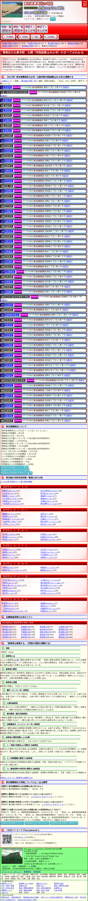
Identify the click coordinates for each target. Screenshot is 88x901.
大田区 (46, 501)
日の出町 (48, 588)
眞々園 (9, 186)
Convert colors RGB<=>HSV (27, 900)
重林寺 (9, 166)
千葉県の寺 (25, 632)
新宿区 (10, 537)
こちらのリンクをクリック (41, 797)
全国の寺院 (7, 46)
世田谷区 (48, 540)
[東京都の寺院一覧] (29, 81)
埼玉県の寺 (6, 632)
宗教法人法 (23, 886)
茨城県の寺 (25, 629)
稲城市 (46, 496)
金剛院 (8, 120)
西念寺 (9, 231)
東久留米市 (51, 583)
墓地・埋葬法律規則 (26, 888)
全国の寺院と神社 (10, 43)
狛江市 (46, 524)
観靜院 (8, 115)
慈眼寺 (9, 161)
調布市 (9, 555)
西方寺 (9, 241)
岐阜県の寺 (25, 637)
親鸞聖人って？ (6, 890)
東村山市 (12, 585)
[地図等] (65, 87)
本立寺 (9, 385)
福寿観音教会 (12, 315)
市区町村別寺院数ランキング (12, 467)
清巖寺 (9, 211)
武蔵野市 (48, 609)
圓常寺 (8, 100)
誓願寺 (9, 246)
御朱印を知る (59, 883)
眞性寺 (9, 196)
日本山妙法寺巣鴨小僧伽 (17, 297)
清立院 (9, 216)
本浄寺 (9, 365)
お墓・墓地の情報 (25, 890)
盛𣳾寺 (9, 226)
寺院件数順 (27, 482)
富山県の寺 (6, 635)
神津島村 (12, 519)
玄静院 (9, 136)
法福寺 (9, 350)
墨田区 (8, 540)
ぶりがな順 (4, 482)
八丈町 (49, 580)
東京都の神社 (53, 43)
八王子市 (11, 580)
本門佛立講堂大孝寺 (15, 380)
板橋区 (9, 496)
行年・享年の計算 (7, 888)
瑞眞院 (9, 201)
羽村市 (8, 583)
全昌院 (9, 261)
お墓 (17, 660)
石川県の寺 (25, 635)
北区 (45, 514)
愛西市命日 (5, 897)
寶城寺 (9, 330)
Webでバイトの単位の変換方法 (52, 897)
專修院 (9, 251)
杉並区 (47, 537)
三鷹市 (8, 606)
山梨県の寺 (63, 635)
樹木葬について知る (26, 883)
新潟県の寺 (63, 632)
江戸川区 (10, 499)
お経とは (4, 892)
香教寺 (9, 146)
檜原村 (10, 591)
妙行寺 (9, 395)
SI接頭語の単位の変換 (31, 897)
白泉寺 (9, 305)
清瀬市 (8, 516)
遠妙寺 (8, 105)
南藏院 (9, 292)
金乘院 (8, 125)
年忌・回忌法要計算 (43, 888)
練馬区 (46, 570)
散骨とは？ (40, 886)
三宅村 (9, 609)
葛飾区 (9, 514)
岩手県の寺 (6, 627)
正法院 (9, 206)
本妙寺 (9, 375)
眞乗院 (9, 191)
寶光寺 (9, 325)
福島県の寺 (6, 629)
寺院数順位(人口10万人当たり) (12, 470)
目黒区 (46, 611)
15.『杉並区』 (24, 37)
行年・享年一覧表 (7, 886)
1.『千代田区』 (9, 37)
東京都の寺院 (27, 46)
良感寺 (9, 406)
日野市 (8, 588)
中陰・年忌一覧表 (42, 890)
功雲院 (9, 140)
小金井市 (10, 522)
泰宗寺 (9, 266)
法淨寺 (9, 335)
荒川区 (47, 493)
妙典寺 (9, 400)
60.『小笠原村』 (50, 37)
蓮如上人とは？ (42, 883)
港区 (46, 606)
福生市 (8, 593)
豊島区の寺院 (47, 46)
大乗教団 (10, 272)
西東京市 (12, 570)
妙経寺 (9, 390)
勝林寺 (9, 171)
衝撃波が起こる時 (71, 897)
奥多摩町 (49, 504)
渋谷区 (46, 534)
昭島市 (9, 491)
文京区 (48, 593)
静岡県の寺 (44, 637)
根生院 (9, 156)
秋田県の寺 (44, 627)
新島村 (48, 567)
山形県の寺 (63, 627)
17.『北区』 (35, 37)
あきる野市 (49, 491)
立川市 (47, 550)
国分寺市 (49, 522)
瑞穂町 (47, 603)
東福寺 (9, 282)
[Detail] (17, 87)
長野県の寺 (6, 637)
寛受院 (8, 110)
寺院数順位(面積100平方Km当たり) (14, 472)
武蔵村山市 (13, 611)
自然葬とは (58, 888)
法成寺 (9, 340)
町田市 (8, 603)
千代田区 (47, 555)
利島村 (47, 557)
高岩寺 (9, 151)
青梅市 (46, 499)
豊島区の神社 (73, 43)
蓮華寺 (9, 410)
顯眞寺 (8, 130)
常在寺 (9, 181)
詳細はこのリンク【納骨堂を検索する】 (16, 778)
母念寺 (9, 320)
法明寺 (9, 355)
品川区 (9, 534)
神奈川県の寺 (45, 632)
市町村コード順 (16, 482)
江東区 (47, 519)
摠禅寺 (9, 421)
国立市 (47, 516)
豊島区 (8, 557)
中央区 (48, 552)
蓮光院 (9, 416)
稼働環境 (27, 872)
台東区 (9, 550)
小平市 (9, 524)
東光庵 (9, 277)
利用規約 (37, 872)
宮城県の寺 (25, 627)
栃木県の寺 (44, 629)
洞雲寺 (9, 287)
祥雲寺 (9, 176)
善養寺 (9, 256)
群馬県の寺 (63, 629)
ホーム (53, 18)
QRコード (22, 837)
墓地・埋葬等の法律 (61, 886)
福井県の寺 (44, 635)
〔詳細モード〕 (6, 81)
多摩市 (8, 552)
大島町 (10, 501)
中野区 (8, 567)
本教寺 (9, 360)
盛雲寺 (9, 221)
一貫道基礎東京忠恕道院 (16, 92)
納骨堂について (6, 883)
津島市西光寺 (16, 897)
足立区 (8, 493)
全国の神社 (33, 43)
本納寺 (9, 370)
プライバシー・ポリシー (11, 872)
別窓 (27, 467)
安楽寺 (8, 87)
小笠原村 (12, 504)
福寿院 (9, 310)
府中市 (47, 591)
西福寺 (9, 236)
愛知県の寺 (63, 637)
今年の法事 (58, 890)
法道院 (9, 345)
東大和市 (50, 585)
